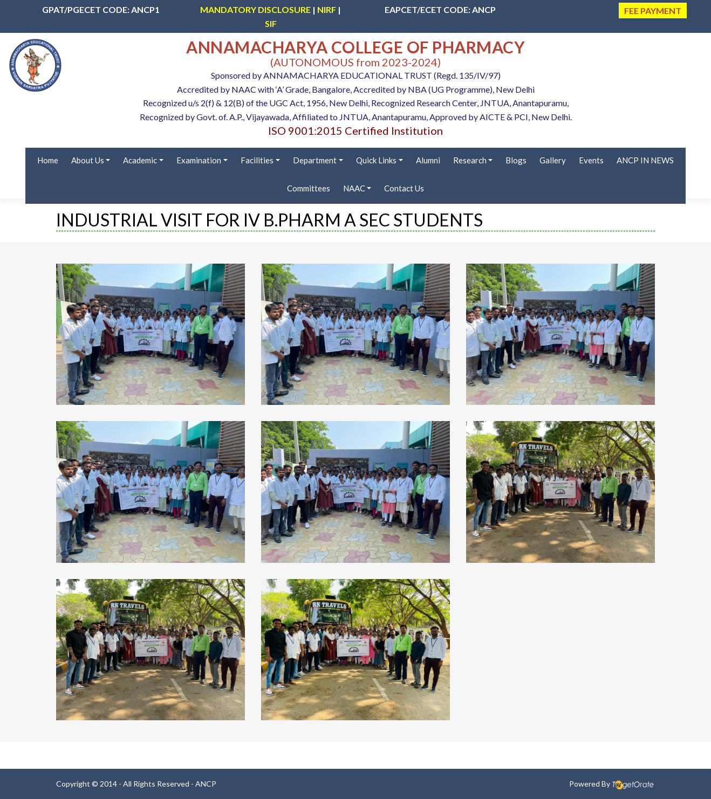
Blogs (516, 160)
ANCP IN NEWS (645, 160)
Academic (140, 160)
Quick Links (376, 160)
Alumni (428, 160)
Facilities (257, 160)
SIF (271, 23)
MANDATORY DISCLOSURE (255, 9)
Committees (308, 188)
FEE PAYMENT (652, 10)
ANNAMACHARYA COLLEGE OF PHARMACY (355, 47)
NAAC (354, 188)
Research (470, 160)
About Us (87, 160)
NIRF (326, 9)
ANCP (205, 783)
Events (591, 160)
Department (315, 160)
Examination (198, 160)
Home (47, 160)
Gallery (552, 160)
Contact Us (404, 188)
